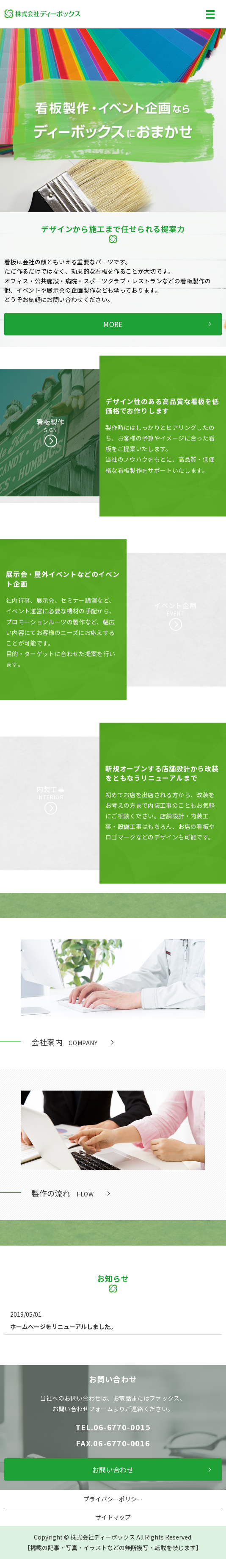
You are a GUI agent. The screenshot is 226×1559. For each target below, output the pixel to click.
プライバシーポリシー (113, 1499)
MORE (113, 324)
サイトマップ (113, 1517)
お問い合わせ (113, 1470)
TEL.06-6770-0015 (112, 1426)
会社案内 (64, 1041)
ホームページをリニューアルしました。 (63, 1326)
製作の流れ (62, 1193)
